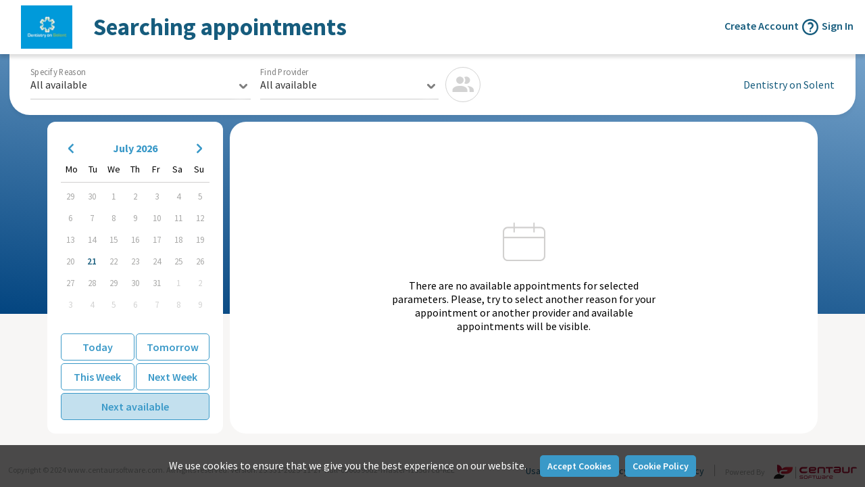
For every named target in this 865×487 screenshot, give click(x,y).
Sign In (838, 25)
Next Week (172, 377)
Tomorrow (173, 347)
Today (97, 347)
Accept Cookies (579, 466)
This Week (97, 377)
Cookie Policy (661, 466)
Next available (135, 406)
